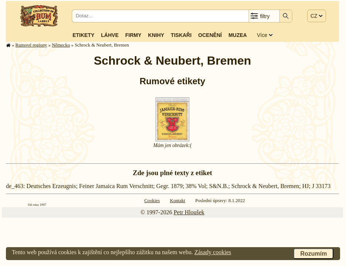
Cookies (152, 200)
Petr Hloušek (189, 212)
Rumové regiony (31, 45)
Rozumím (313, 253)
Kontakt (177, 200)
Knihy (156, 35)
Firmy (133, 35)
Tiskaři (181, 35)
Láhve (109, 35)
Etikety (83, 35)
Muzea (237, 35)
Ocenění (210, 35)
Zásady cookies (212, 252)
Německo (61, 45)
